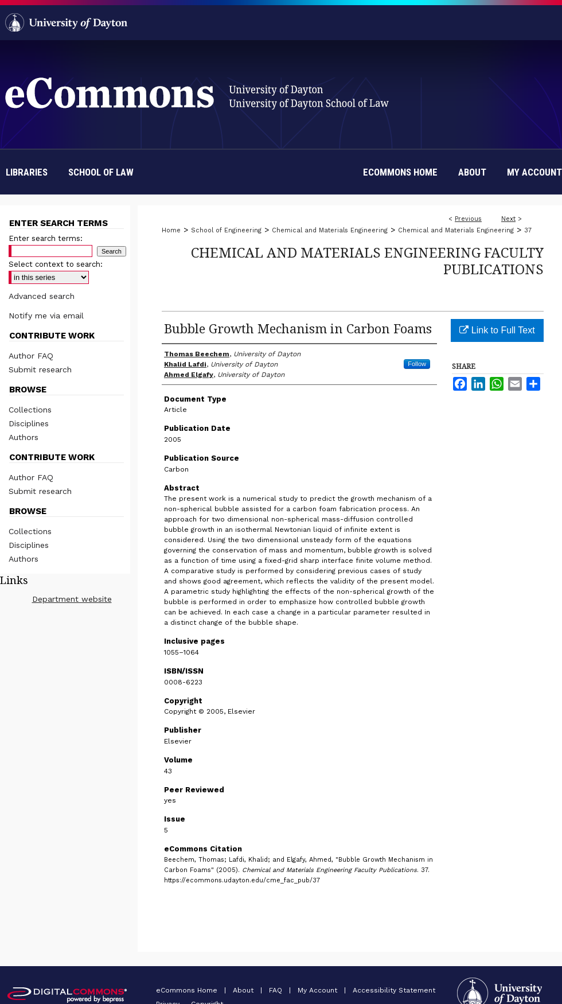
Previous (468, 219)
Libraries (27, 172)
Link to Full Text (496, 330)
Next (508, 219)
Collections (30, 409)
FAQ (276, 990)
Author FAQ (31, 355)
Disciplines (29, 423)
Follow (417, 363)
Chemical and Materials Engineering (330, 230)
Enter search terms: (46, 238)
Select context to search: (56, 264)
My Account (318, 990)
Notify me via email (46, 315)
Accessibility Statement (394, 990)
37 (528, 230)
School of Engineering (226, 230)
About (244, 990)
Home (171, 230)
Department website (72, 599)
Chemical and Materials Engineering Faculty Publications (367, 260)
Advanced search (42, 296)
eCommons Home (188, 990)
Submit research (40, 369)
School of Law (101, 172)
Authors (23, 437)
